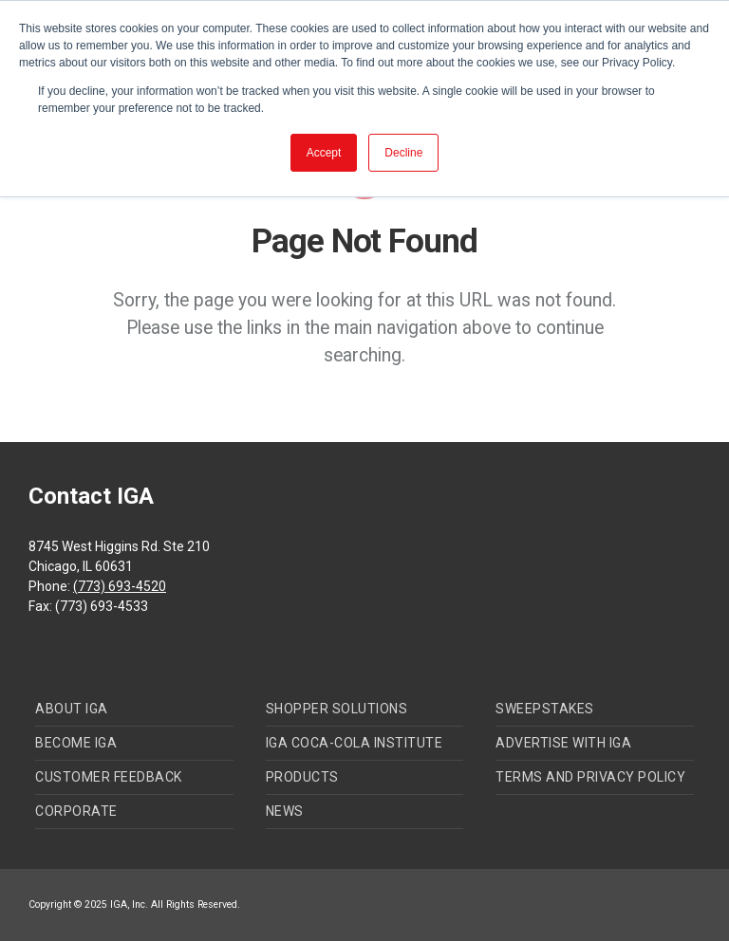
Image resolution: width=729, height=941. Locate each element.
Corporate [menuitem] (76, 811)
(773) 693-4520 (119, 586)
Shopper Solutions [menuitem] (337, 708)
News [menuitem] (285, 811)
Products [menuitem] (302, 776)
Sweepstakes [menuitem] (544, 708)
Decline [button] (403, 152)
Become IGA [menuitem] (76, 742)
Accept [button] (324, 152)
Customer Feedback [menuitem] (108, 776)
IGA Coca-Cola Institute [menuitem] (354, 742)
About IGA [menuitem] (71, 708)
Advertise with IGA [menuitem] (563, 742)
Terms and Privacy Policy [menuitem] (590, 776)
